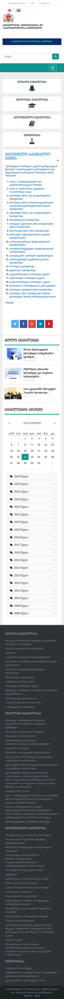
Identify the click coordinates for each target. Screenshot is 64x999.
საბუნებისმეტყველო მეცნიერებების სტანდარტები (31, 250)
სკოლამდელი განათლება (21, 698)
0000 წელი (19, 613)
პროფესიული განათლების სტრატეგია (28, 835)
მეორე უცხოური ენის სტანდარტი (29, 230)
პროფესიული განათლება (32, 121)
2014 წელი (19, 567)
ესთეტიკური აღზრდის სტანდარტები (31, 255)
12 (52, 444)
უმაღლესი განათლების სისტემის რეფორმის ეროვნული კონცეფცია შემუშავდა (25, 724)
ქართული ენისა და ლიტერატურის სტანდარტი (30, 197)
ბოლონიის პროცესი (17, 748)
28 (18, 463)
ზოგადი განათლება (32, 86)
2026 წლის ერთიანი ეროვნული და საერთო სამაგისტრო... (38, 373)
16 (32, 450)
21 (18, 457)
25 (45, 457)
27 (11, 463)
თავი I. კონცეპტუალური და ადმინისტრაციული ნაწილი (25, 183)
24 (39, 457)
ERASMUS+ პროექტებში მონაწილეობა (27, 752)
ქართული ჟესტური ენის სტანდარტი (30, 289)
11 (45, 444)
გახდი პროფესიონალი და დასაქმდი (27, 887)
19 (52, 450)
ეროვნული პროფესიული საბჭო (24, 870)
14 (18, 450)
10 (39, 444)
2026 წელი (19, 476)
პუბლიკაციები (14, 940)
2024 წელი (19, 491)
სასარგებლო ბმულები (16, 3)
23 (32, 457)
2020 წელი (19, 522)
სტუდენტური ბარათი (17, 791)
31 (39, 463)
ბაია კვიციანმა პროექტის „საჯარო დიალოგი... (39, 390)
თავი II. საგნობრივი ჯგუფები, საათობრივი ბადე (27, 190)
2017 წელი (19, 544)
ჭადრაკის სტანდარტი (22, 270)
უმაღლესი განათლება (32, 103)
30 (18, 438)
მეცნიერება (32, 139)
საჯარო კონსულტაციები (19, 920)
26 (52, 457)
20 (11, 457)
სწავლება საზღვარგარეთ (20, 736)
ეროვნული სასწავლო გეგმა (22, 686)
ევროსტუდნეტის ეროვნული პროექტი (27, 821)
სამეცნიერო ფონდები (18, 968)
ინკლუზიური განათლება (20, 677)
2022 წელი (19, 506)
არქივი (9, 302)
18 (45, 450)
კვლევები (11, 874)
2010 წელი (19, 598)
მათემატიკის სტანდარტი (24, 220)
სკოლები (10, 652)
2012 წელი (19, 582)
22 (25, 457)
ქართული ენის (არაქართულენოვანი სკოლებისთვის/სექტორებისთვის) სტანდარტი (31, 205)
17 (39, 450)
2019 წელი (19, 529)
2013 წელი (19, 575)
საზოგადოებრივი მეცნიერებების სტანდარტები (29, 243)
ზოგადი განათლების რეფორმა (24, 648)
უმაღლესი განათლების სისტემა (24, 731)
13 (11, 450)
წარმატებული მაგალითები (21, 883)
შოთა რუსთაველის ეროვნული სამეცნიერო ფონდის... (38, 353)
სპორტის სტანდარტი (21, 266)
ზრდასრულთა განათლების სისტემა (26, 916)
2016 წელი (19, 552)
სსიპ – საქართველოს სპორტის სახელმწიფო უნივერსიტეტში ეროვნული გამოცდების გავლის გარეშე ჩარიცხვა (32, 799)
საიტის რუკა (44, 3)
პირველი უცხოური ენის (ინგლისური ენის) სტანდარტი (31, 225)
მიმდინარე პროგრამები (19, 681)
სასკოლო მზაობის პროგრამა (23, 702)
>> (54, 423)
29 (11, 438)
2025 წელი (19, 484)
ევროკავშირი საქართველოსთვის (25, 980)
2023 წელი (19, 499)
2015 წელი (19, 560)
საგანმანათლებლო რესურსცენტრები (28, 657)
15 (25, 450)
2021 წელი (19, 514)
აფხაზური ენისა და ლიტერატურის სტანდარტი (30, 214)
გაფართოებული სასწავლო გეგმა (29, 282)
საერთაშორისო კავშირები (21, 896)
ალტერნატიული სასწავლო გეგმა (29, 274)
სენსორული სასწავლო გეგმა (27, 278)
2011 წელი (19, 590)
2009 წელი (19, 605)
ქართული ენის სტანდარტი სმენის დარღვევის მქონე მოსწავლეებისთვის (32, 295)
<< (9, 423)
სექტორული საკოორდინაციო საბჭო (27, 879)
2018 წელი (19, 537)
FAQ (32, 3)
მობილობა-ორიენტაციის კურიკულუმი (32, 285)
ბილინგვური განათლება (20, 707)
